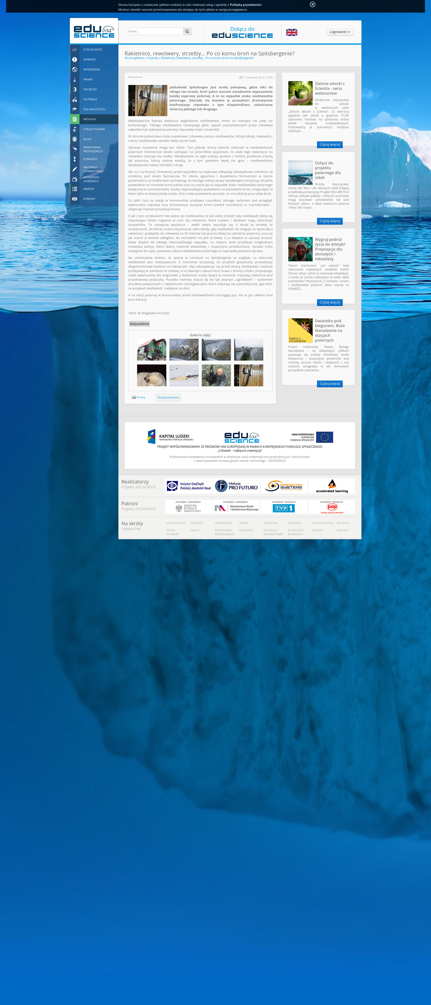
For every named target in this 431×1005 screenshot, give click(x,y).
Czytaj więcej (330, 144)
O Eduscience (176, 523)
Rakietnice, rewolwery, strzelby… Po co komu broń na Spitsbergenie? (207, 58)
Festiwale (295, 523)
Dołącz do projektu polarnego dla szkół (328, 170)
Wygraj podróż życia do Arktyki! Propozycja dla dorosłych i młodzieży (330, 249)
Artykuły (152, 58)
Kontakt (343, 530)
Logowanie (338, 31)
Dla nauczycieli (323, 523)
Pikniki (244, 523)
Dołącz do (242, 31)
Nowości (197, 523)
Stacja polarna (139, 324)
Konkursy (246, 530)
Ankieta (317, 530)
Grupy (195, 530)
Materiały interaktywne (273, 532)
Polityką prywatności (245, 5)
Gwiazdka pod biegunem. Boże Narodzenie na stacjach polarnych (330, 330)
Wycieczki (270, 523)
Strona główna (134, 58)
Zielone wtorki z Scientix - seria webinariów (330, 88)
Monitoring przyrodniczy (225, 532)
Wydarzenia (223, 523)
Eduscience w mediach (296, 532)
